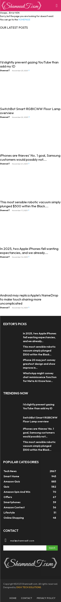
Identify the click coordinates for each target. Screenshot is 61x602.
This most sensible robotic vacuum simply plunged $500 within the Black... (30, 204)
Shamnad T (5, 70)
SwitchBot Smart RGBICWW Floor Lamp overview (30, 111)
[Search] (52, 548)
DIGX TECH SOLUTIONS (28, 587)
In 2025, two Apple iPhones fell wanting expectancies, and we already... (29, 250)
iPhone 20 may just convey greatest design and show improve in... (39, 363)
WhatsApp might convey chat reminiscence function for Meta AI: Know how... (39, 377)
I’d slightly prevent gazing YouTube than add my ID (29, 64)
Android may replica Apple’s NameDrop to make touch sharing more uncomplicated (29, 299)
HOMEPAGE (24, 19)
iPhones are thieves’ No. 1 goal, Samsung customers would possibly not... (30, 157)
